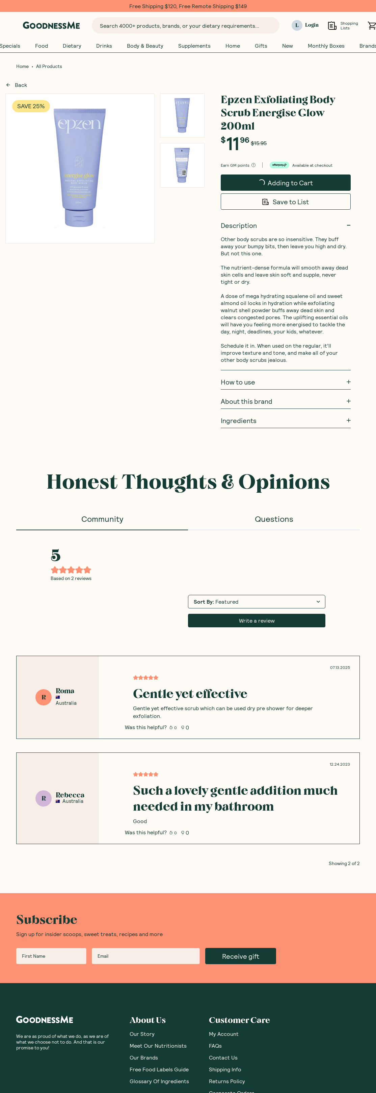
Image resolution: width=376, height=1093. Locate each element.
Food (41, 45)
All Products (49, 66)
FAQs (215, 1045)
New (287, 45)
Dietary (72, 45)
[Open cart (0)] (372, 25)
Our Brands (144, 1057)
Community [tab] (102, 519)
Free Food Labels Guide (159, 1069)
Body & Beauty (145, 45)
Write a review (257, 620)
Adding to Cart (273, 184)
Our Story (142, 1033)
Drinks (104, 45)
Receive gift (240, 956)
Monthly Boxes (326, 45)
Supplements (194, 45)
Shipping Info (225, 1069)
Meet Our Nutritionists (158, 1045)
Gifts (261, 45)
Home (232, 45)
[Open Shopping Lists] (332, 25)
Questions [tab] (274, 519)
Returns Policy (227, 1081)
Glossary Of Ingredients (159, 1081)
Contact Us (223, 1057)
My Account (224, 1033)
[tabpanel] (188, 698)
